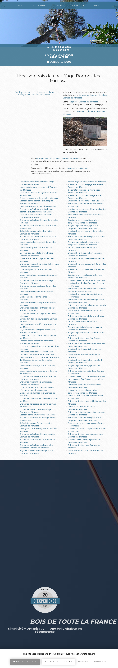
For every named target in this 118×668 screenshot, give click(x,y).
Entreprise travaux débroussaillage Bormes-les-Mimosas (35, 410)
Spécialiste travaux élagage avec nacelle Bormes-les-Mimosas (85, 185)
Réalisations (78, 5)
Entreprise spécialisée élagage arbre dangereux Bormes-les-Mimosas (84, 418)
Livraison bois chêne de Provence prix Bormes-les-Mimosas (85, 254)
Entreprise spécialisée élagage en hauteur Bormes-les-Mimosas (86, 237)
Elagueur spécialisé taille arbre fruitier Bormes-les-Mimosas (36, 254)
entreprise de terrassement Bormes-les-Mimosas (58, 158)
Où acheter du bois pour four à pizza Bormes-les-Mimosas (84, 191)
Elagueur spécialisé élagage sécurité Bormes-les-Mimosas (84, 366)
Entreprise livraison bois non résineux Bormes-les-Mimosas (36, 383)
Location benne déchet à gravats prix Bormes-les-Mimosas (36, 202)
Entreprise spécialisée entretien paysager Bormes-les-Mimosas (86, 413)
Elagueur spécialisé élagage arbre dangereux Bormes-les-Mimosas (83, 226)
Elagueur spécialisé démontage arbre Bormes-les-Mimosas (36, 451)
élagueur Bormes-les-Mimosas (84, 101)
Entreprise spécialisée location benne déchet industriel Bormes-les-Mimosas (37, 353)
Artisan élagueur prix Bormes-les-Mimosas (39, 198)
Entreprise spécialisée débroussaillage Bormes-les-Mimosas (37, 183)
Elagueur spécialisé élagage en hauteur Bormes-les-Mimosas (85, 328)
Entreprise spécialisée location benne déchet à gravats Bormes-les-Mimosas (37, 210)
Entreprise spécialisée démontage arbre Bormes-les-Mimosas (86, 301)
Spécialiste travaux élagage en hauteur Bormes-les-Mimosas (85, 276)
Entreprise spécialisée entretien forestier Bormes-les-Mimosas (38, 377)
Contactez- (59, 62)
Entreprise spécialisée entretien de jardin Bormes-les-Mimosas (38, 237)
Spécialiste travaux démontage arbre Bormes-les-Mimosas (84, 196)
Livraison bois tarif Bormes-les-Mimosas (38, 206)
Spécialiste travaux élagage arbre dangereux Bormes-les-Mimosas (83, 391)
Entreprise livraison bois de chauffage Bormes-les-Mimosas (36, 281)
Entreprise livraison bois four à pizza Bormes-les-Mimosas (84, 339)
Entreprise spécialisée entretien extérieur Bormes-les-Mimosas (86, 344)
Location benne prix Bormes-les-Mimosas (86, 376)
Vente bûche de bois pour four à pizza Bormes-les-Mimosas (85, 407)
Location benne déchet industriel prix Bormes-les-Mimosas (36, 215)
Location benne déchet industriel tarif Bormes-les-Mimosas (36, 342)
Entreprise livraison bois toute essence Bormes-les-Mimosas (85, 435)
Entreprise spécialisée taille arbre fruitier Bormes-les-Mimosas (86, 317)
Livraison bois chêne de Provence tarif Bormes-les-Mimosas (85, 361)
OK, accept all (25, 662)
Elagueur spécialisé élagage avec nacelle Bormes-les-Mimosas (37, 331)
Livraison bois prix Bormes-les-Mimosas (86, 200)
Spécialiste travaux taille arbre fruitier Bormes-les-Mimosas (36, 232)
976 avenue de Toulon (59, 56)
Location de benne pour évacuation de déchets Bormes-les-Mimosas (37, 388)
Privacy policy (101, 662)
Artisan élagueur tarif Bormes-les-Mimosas (87, 181)
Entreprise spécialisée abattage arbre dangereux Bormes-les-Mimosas (36, 446)
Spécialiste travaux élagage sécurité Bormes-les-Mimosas (36, 424)
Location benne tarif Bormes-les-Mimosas (86, 280)
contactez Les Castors (78, 168)
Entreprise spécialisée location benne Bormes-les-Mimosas (84, 386)
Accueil (21, 5)
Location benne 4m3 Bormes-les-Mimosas (38, 414)
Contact (97, 5)
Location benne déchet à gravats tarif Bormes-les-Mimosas (84, 440)
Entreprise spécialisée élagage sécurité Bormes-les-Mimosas (37, 435)
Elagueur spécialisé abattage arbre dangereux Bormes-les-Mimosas (83, 243)
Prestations (39, 5)
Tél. (59, 47)
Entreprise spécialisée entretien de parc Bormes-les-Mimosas (37, 309)
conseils (58, 5)
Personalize (84, 662)
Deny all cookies (58, 662)
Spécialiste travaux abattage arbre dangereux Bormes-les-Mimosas (83, 221)
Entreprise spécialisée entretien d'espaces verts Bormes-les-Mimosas (87, 290)
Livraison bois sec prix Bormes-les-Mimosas (39, 357)
